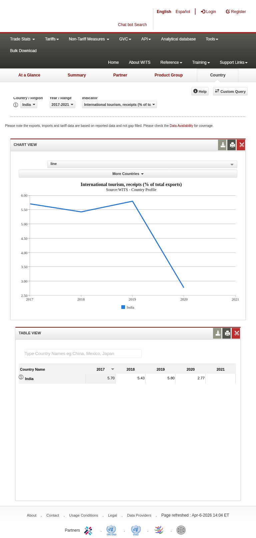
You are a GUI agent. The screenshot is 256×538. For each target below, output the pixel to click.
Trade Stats (22, 39)
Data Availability (182, 126)
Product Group (169, 75)
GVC (125, 39)
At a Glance (29, 75)
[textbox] (83, 353)
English (164, 11)
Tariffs (52, 39)
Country (217, 75)
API (146, 39)
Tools (212, 39)
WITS (66, 16)
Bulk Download (23, 50)
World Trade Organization (159, 529)
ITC (89, 529)
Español (183, 11)
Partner (120, 75)
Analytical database (178, 39)
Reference (171, 62)
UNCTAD (112, 529)
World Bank (182, 529)
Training (201, 62)
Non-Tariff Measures (89, 39)
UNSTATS (136, 529)
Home (113, 62)
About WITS (140, 62)
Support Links (234, 62)
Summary (77, 75)
